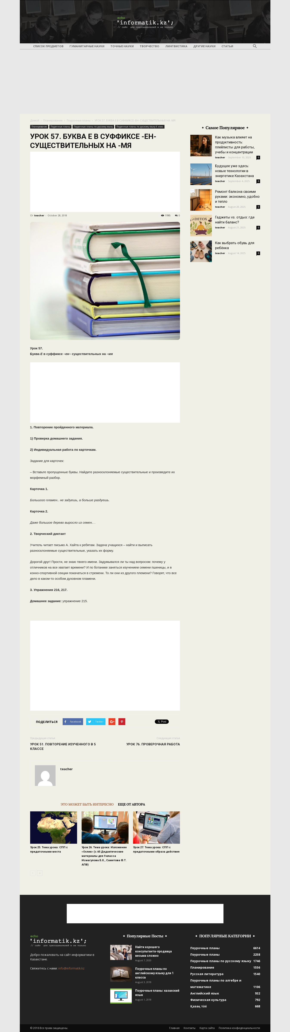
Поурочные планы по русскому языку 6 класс (139, 126)
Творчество (149, 46)
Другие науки (204, 46)
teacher (39, 215)
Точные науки (122, 46)
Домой (34, 120)
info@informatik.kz (71, 968)
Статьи (227, 46)
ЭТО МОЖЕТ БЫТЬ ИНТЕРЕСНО (87, 804)
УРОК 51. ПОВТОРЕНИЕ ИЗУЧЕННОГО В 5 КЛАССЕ (63, 746)
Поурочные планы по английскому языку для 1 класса (154, 973)
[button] (255, 46)
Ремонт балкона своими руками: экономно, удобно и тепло (237, 196)
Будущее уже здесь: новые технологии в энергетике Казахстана (234, 171)
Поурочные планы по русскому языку (93, 126)
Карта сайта (207, 1028)
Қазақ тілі (198, 1006)
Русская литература (206, 974)
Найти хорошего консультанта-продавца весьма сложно (153, 951)
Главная (174, 1028)
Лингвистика (176, 46)
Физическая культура (208, 1000)
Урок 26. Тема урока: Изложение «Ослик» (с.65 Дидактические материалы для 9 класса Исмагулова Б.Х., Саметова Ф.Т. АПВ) (104, 856)
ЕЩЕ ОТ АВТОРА (131, 804)
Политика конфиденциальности (239, 1028)
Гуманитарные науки (87, 46)
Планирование (53, 120)
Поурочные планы (78, 120)
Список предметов (48, 46)
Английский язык (204, 993)
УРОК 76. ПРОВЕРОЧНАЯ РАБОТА (153, 744)
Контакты (189, 1028)
